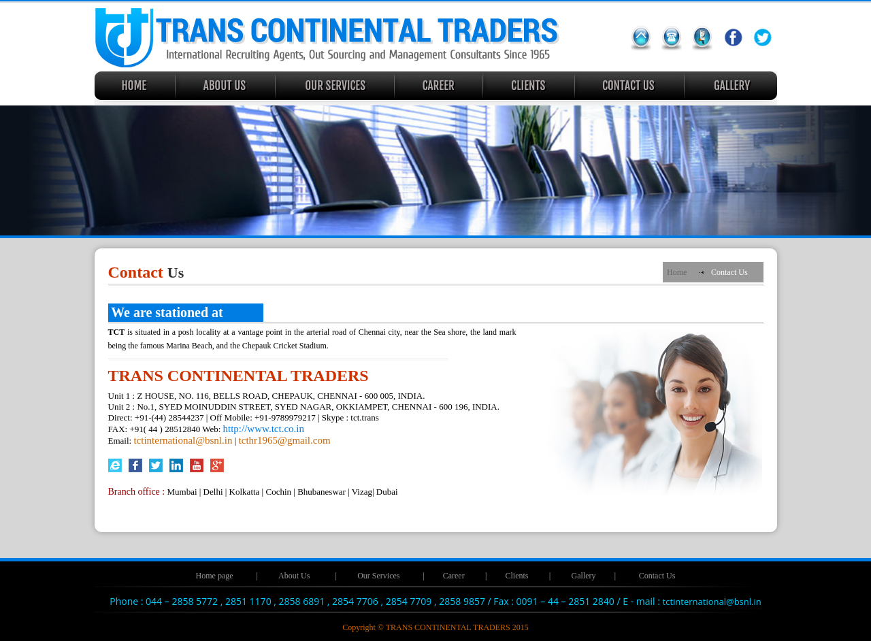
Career (454, 575)
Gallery (584, 575)
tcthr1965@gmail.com (285, 440)
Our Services (378, 575)
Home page (214, 575)
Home (677, 272)
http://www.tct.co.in (263, 428)
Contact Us (657, 575)
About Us (294, 575)
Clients (516, 575)
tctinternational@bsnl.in (182, 440)
